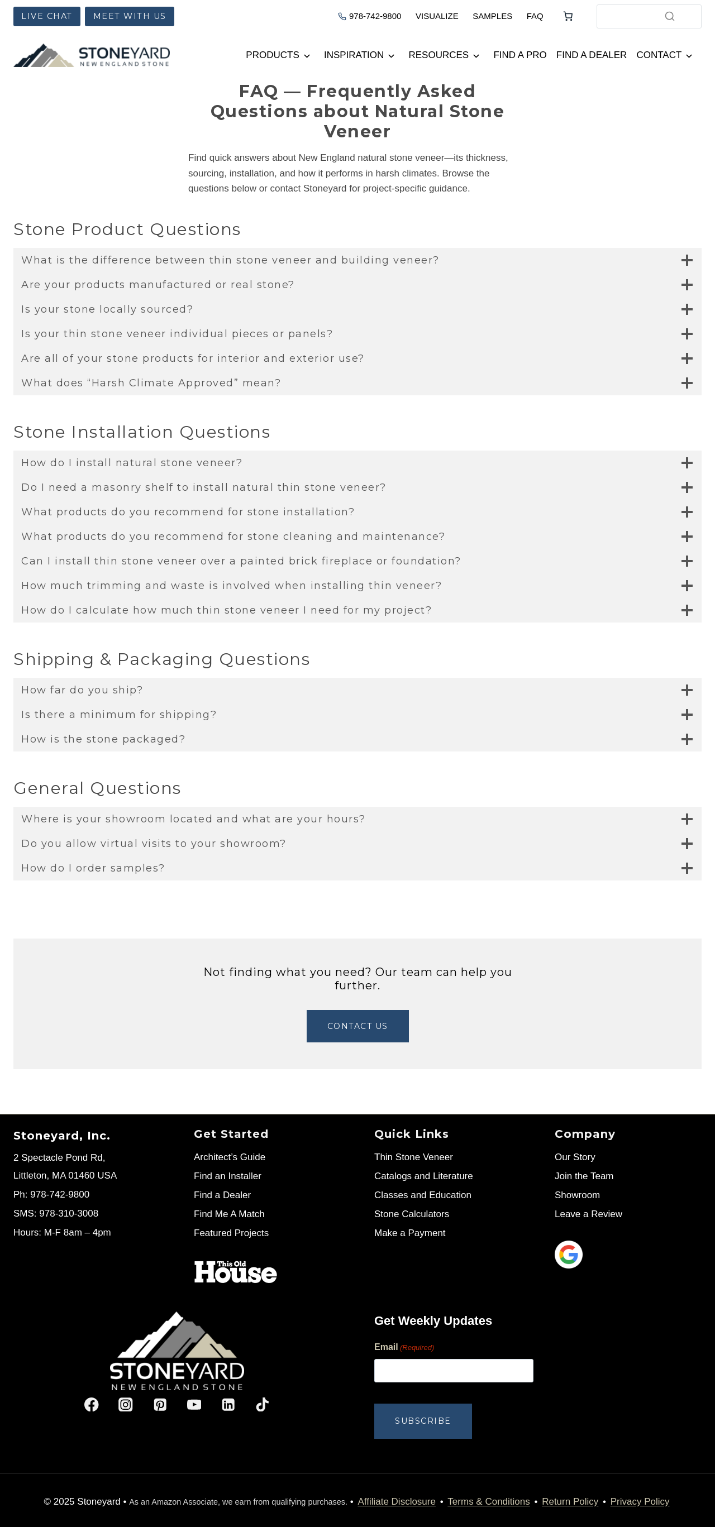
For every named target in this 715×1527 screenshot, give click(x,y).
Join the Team (584, 1176)
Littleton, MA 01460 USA (65, 1175)
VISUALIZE (437, 16)
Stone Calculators (411, 1214)
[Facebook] (92, 1404)
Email (404, 1348)
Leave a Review (588, 1214)
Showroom (577, 1195)
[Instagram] (126, 1404)
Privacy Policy (640, 1499)
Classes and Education (422, 1195)
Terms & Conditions (488, 1499)
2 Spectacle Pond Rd (58, 1157)
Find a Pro (519, 55)
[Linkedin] (228, 1404)
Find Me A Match (229, 1214)
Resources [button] (439, 55)
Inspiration (354, 55)
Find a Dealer (591, 55)
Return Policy (570, 1499)
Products (272, 55)
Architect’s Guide (229, 1157)
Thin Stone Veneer (413, 1157)
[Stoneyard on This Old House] (236, 1272)
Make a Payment (410, 1233)
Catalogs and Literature (423, 1176)
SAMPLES (492, 16)
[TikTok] (262, 1404)
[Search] (670, 16)
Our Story (575, 1157)
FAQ (535, 16)
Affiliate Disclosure (397, 1499)
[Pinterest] (160, 1404)
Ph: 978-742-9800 (51, 1194)
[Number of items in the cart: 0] (568, 16)
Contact (658, 55)
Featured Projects (231, 1233)
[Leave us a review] (628, 1254)
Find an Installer (227, 1176)
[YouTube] (194, 1404)
